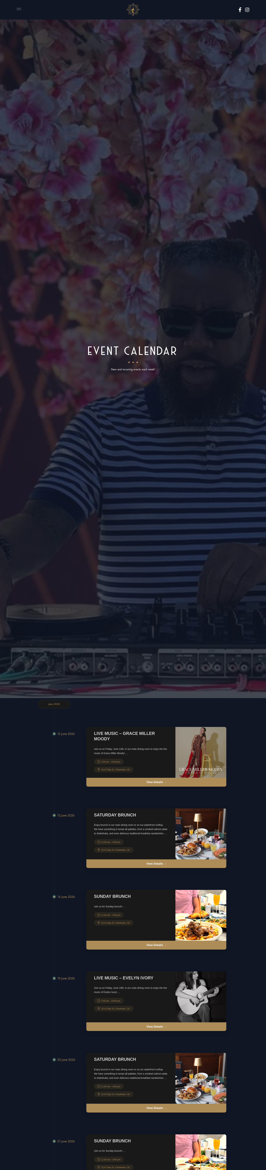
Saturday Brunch (115, 815)
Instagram (247, 9)
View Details (156, 782)
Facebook (240, 9)
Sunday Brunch (112, 896)
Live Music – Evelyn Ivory (124, 978)
